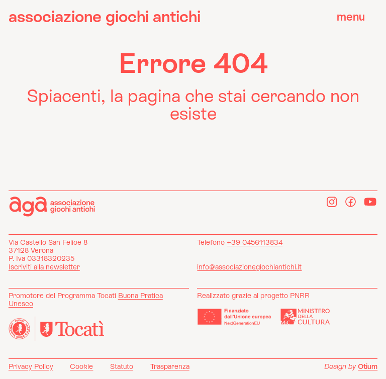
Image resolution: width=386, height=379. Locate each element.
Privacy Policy (31, 366)
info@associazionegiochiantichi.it (249, 267)
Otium (367, 366)
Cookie (81, 366)
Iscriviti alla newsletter (44, 267)
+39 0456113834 (254, 242)
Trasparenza (169, 366)
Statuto (121, 366)
